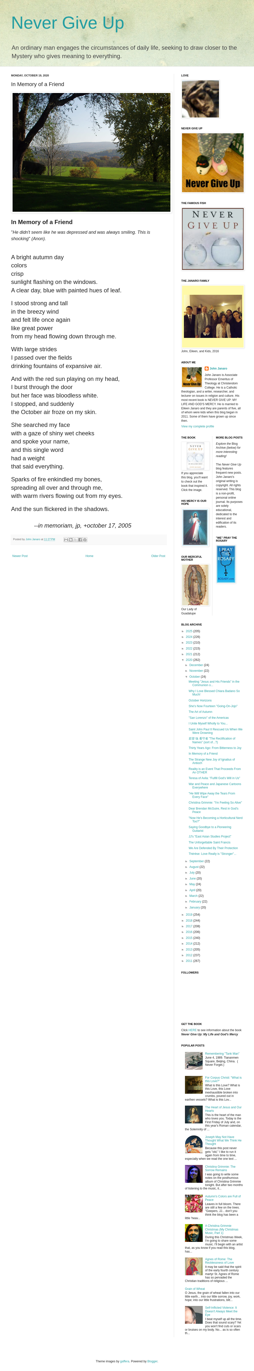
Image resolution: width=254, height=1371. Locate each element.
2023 (189, 642)
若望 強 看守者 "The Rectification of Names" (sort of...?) (212, 740)
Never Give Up (67, 22)
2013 (189, 949)
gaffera (124, 1361)
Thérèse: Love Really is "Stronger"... (212, 854)
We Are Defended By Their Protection (213, 848)
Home (89, 556)
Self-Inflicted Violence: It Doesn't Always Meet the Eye (221, 1311)
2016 (189, 932)
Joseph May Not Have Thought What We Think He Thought (223, 1140)
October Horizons (200, 700)
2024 (189, 637)
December (196, 665)
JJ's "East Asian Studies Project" (210, 836)
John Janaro (218, 368)
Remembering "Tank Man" (222, 1053)
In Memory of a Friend (203, 753)
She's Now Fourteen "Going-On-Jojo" (213, 706)
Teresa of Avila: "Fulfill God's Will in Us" (214, 778)
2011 (189, 961)
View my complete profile (197, 426)
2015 (189, 938)
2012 (189, 955)
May (192, 884)
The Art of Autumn (200, 712)
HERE (192, 1030)
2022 (189, 648)
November (196, 671)
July (192, 872)
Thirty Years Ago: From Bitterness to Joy (215, 748)
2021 (189, 654)
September (197, 861)
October (195, 676)
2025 (189, 631)
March (194, 896)
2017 (189, 926)
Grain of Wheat (195, 1289)
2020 (189, 660)
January (195, 907)
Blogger (152, 1361)
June (193, 878)
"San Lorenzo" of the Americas (209, 718)
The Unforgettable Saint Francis (209, 842)
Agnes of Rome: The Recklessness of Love (219, 1260)
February (195, 901)
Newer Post (20, 556)
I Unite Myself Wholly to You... (208, 723)
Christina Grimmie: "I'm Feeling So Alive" (215, 802)
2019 (189, 914)
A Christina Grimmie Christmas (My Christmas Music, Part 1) (221, 1229)
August (194, 867)
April (192, 890)
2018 (189, 920)
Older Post (158, 556)
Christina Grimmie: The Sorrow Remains (220, 1168)
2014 (189, 943)
